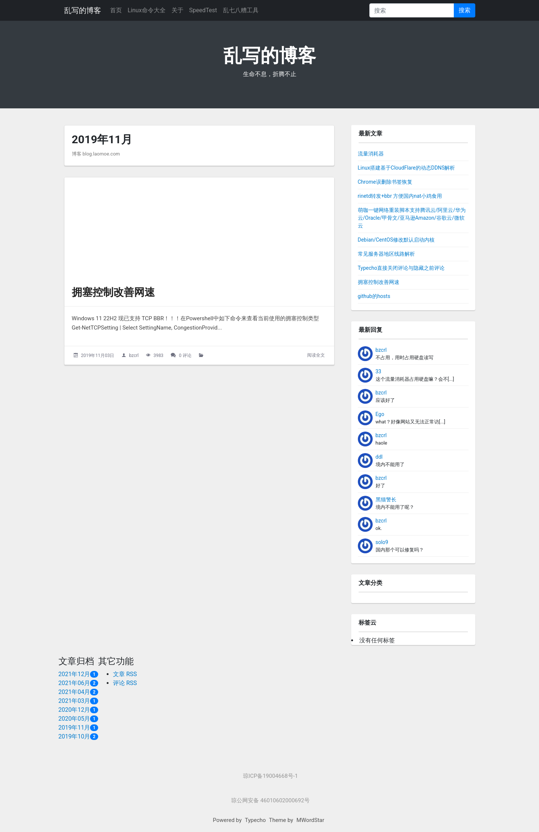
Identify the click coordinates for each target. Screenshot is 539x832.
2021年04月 (74, 691)
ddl (379, 457)
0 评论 (185, 355)
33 (379, 371)
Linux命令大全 (147, 10)
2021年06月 (74, 683)
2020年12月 (74, 709)
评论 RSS (125, 683)
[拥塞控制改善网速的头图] (199, 228)
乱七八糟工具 (241, 10)
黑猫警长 (386, 499)
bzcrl (134, 355)
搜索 (464, 10)
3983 (158, 355)
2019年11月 (74, 727)
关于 (177, 10)
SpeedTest (203, 10)
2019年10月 (74, 736)
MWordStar (310, 820)
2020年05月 (74, 718)
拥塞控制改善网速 (113, 292)
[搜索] (411, 10)
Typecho (255, 820)
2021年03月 (74, 700)
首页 (116, 10)
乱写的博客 (82, 10)
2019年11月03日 (97, 355)
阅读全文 (316, 355)
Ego (380, 414)
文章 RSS (125, 674)
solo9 (382, 542)
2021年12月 (74, 674)
